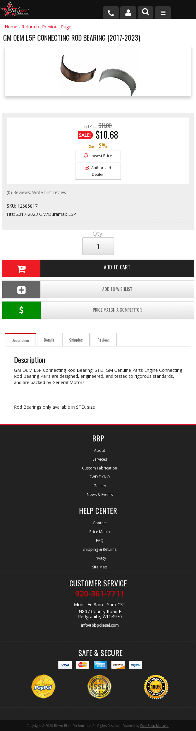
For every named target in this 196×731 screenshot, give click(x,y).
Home (11, 27)
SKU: (12, 206)
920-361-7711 (99, 593)
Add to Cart (66, 268)
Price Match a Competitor (71, 310)
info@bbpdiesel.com (100, 625)
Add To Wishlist (67, 289)
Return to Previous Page (46, 27)
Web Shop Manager (154, 725)
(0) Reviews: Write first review (37, 192)
